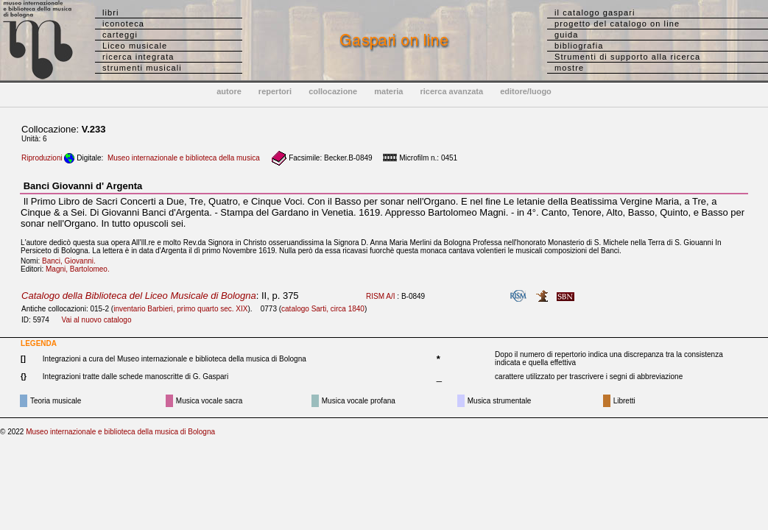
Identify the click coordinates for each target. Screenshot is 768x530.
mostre (569, 67)
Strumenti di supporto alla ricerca (627, 56)
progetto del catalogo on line (617, 23)
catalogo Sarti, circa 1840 (322, 309)
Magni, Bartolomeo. (81, 269)
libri (110, 12)
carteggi (120, 34)
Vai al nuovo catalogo (97, 320)
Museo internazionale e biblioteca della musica (184, 158)
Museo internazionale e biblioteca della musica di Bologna (120, 432)
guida (566, 34)
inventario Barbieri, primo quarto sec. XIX (180, 309)
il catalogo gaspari (594, 12)
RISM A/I (380, 296)
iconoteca (123, 23)
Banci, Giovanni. (72, 261)
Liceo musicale (134, 45)
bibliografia (578, 45)
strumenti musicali (142, 67)
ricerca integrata (138, 56)
